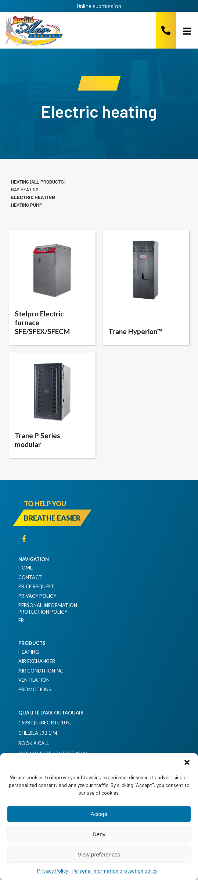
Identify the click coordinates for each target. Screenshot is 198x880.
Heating (28, 652)
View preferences (99, 854)
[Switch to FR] (106, 620)
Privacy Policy (52, 870)
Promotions (34, 689)
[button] (187, 762)
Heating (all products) (38, 182)
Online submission (99, 5)
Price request (36, 586)
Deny (99, 834)
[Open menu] (184, 30)
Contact (30, 577)
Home (25, 568)
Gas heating (25, 189)
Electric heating (33, 197)
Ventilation (34, 680)
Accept (99, 814)
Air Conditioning (41, 671)
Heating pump (26, 205)
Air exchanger (36, 661)
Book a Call (33, 743)
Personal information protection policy (114, 870)
